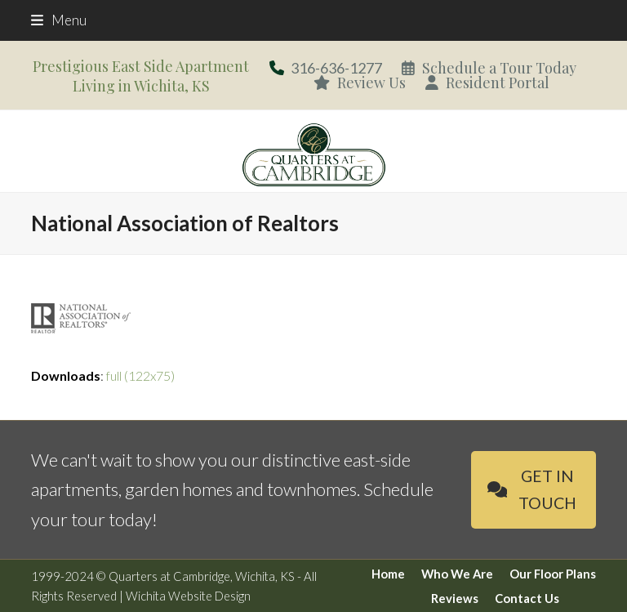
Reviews (454, 598)
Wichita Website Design (188, 595)
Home (388, 573)
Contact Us (527, 598)
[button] (59, 20)
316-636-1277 (336, 68)
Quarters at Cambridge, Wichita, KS (202, 576)
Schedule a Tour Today (489, 68)
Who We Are (457, 573)
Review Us (360, 82)
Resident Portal (487, 82)
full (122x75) (140, 375)
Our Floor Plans (552, 573)
